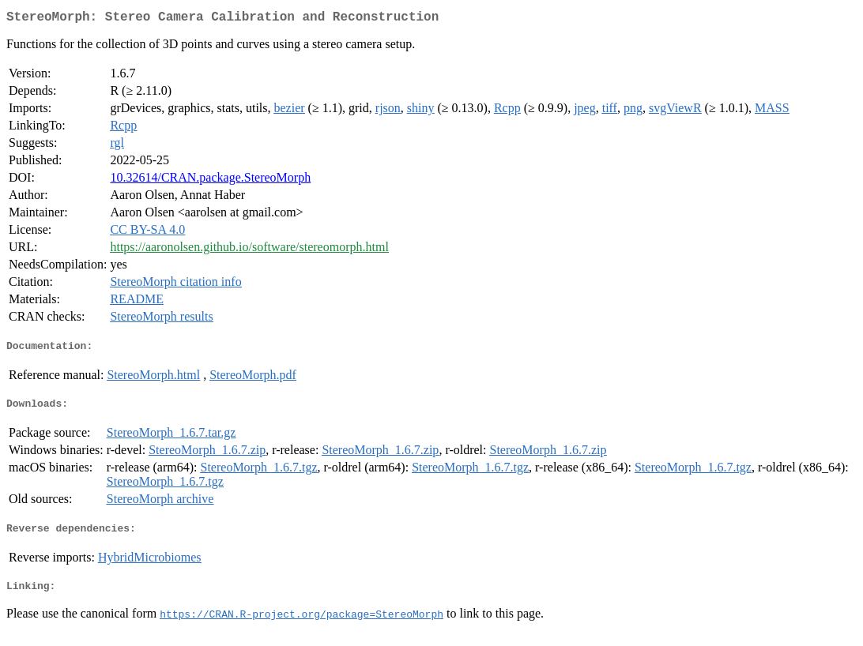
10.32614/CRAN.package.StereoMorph (210, 180)
